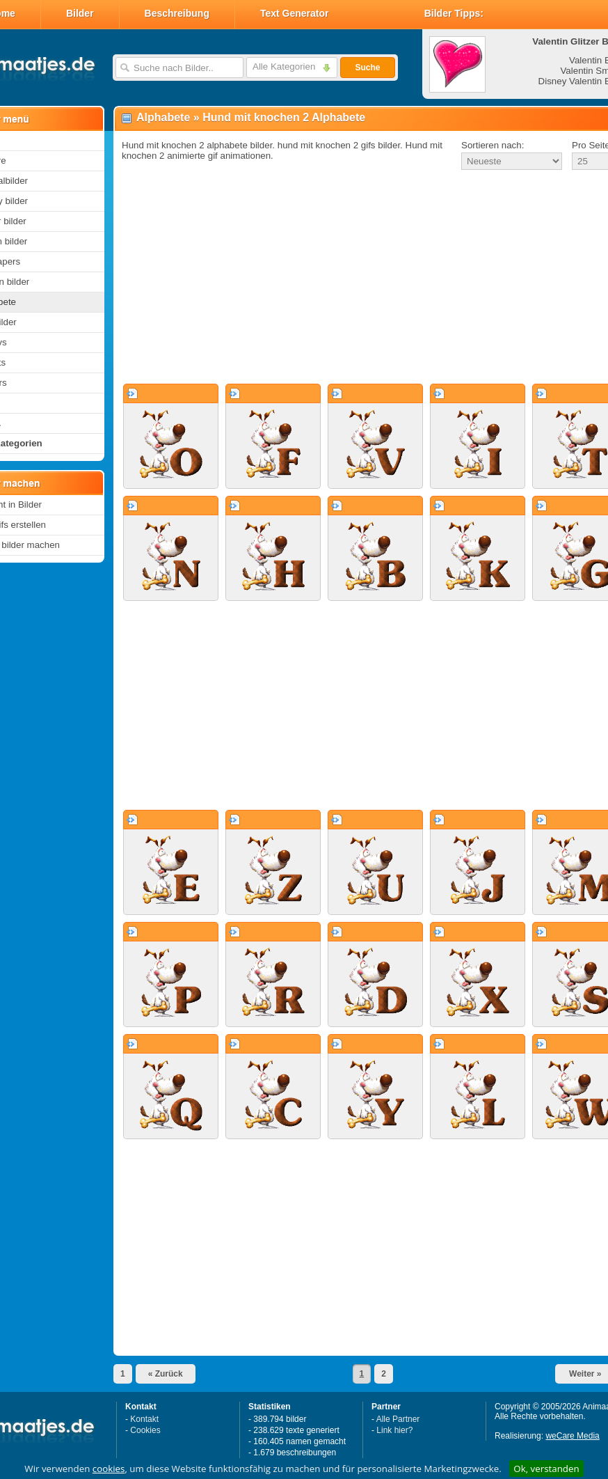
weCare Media (572, 1436)
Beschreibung (177, 13)
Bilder (80, 13)
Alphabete (163, 117)
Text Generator (294, 13)
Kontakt (144, 1419)
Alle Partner (398, 1419)
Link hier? (394, 1430)
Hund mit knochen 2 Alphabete (283, 117)
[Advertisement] (346, 277)
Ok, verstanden (546, 1468)
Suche (367, 67)
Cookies (145, 1430)
